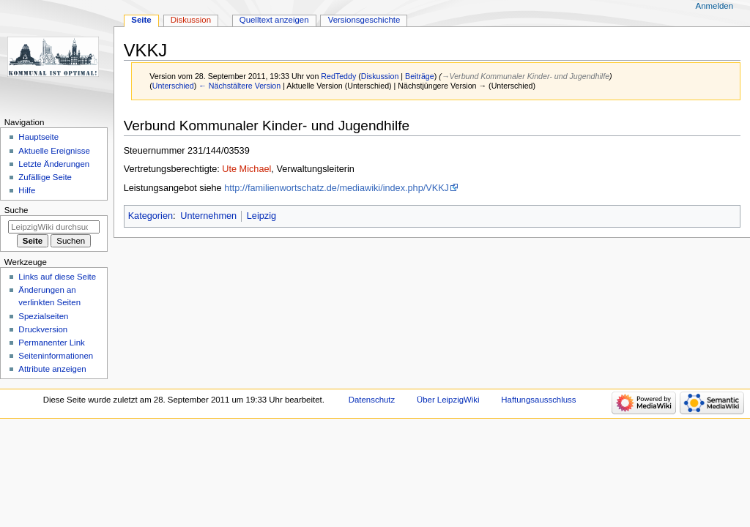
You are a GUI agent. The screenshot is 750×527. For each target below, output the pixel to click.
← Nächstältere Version (239, 85)
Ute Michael (246, 169)
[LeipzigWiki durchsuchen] (54, 226)
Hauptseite (38, 136)
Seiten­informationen (55, 355)
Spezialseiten (43, 316)
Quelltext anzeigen (274, 19)
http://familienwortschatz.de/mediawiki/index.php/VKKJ (336, 188)
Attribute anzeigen (52, 369)
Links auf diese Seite (57, 276)
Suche (16, 210)
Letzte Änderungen (53, 164)
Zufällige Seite (45, 177)
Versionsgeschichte (364, 19)
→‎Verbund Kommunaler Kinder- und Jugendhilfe (525, 76)
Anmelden (715, 5)
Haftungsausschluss (538, 399)
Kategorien (150, 216)
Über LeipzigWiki (448, 399)
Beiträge (419, 76)
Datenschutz (372, 399)
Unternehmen (208, 216)
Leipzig (261, 216)
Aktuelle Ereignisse (53, 150)
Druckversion (42, 329)
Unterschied (173, 85)
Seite (141, 19)
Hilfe (26, 190)
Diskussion (380, 76)
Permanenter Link (51, 342)
